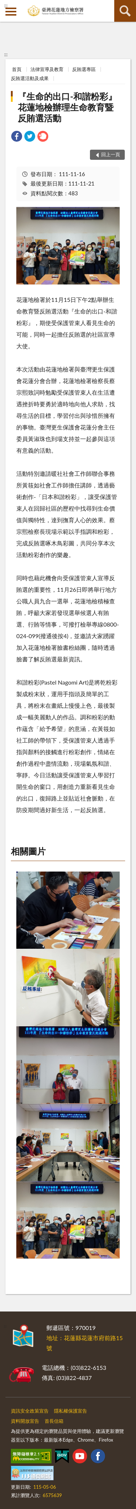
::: (6, 5)
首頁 (16, 69)
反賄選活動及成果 (30, 78)
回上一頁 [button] (110, 154)
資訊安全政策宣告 (30, 1411)
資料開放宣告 (25, 1421)
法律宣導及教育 (46, 69)
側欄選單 (10, 12)
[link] (16, 137)
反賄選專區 (84, 69)
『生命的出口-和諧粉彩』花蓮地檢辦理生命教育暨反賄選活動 (67, 107)
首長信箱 (54, 1421)
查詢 (125, 11)
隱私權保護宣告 (70, 1411)
